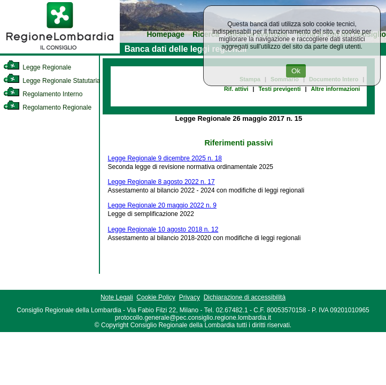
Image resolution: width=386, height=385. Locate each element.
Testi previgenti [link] (280, 89)
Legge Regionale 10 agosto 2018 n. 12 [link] (163, 229)
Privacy (189, 297)
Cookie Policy (155, 297)
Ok (295, 71)
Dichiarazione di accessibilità (244, 297)
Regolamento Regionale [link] (47, 107)
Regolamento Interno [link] (42, 94)
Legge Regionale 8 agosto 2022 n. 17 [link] (161, 182)
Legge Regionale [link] (37, 67)
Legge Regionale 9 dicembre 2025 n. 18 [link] (165, 158)
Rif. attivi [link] (236, 89)
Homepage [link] (165, 34)
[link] (60, 51)
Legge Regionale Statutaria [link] (52, 80)
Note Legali (117, 297)
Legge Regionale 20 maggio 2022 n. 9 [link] (162, 205)
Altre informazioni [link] (335, 89)
